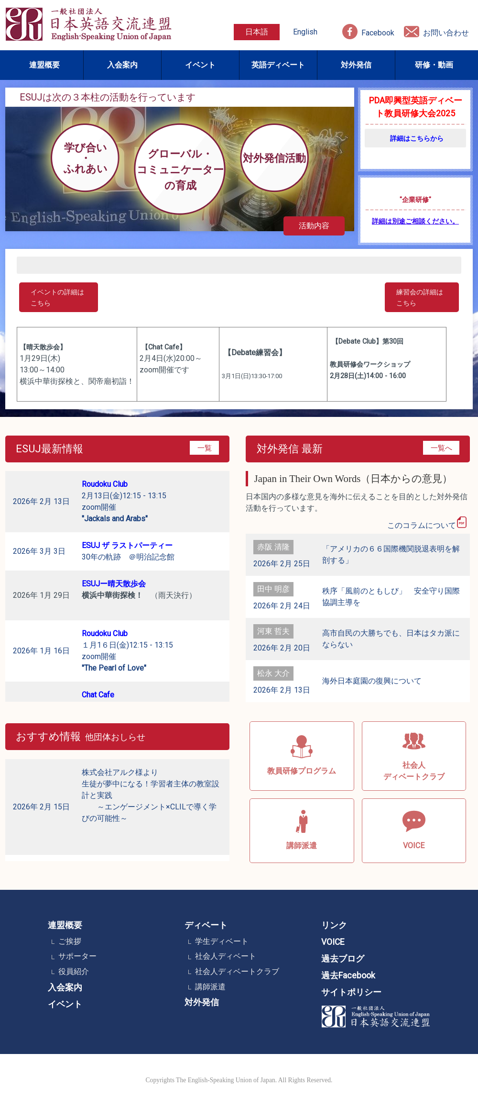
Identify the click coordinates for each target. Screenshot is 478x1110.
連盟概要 (44, 64)
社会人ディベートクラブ (237, 971)
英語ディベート (278, 64)
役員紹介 (73, 971)
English (305, 31)
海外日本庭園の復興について (372, 680)
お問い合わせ (446, 32)
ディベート (206, 925)
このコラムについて (427, 523)
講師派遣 (210, 986)
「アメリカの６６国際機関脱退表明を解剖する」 (391, 554)
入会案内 (122, 64)
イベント (200, 64)
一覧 (204, 447)
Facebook (377, 32)
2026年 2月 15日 (41, 806)
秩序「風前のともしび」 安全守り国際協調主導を (391, 596)
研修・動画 (434, 64)
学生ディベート (222, 941)
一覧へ (441, 447)
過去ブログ (342, 959)
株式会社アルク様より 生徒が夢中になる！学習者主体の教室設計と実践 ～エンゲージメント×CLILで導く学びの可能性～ (150, 807)
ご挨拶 (69, 941)
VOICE (332, 942)
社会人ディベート (225, 956)
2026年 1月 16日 (41, 650)
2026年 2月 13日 (41, 501)
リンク (334, 925)
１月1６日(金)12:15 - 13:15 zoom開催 (127, 651)
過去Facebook (348, 975)
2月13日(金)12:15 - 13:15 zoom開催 (124, 501)
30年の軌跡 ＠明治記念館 (128, 551)
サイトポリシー (351, 992)
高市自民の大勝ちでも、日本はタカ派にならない (391, 638)
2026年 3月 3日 (39, 551)
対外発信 (356, 64)
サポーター (77, 956)
